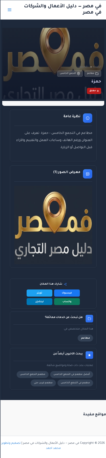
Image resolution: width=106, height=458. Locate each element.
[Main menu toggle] (9, 9)
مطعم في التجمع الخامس (75, 383)
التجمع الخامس (70, 73)
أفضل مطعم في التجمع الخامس (71, 374)
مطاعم (92, 73)
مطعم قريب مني (43, 383)
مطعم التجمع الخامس (32, 374)
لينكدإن (39, 301)
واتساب (66, 301)
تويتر (39, 293)
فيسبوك (67, 293)
